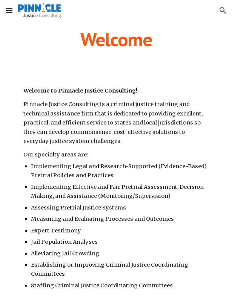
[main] (116, 39)
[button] (9, 10)
